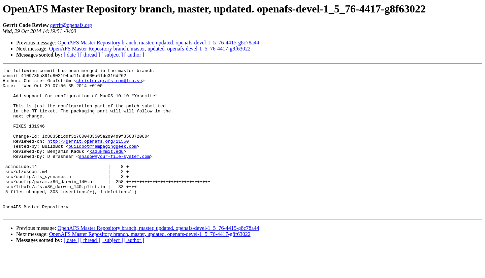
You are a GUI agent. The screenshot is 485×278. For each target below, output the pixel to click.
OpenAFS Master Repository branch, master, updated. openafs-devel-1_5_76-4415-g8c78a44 (158, 42)
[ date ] (71, 55)
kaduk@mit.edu (106, 168)
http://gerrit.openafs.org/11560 (88, 156)
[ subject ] (112, 55)
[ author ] (134, 55)
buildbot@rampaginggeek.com (102, 162)
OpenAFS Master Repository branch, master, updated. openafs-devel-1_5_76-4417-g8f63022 (150, 48)
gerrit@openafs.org (71, 25)
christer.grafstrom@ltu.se (109, 83)
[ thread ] (90, 55)
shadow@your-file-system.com (114, 174)
